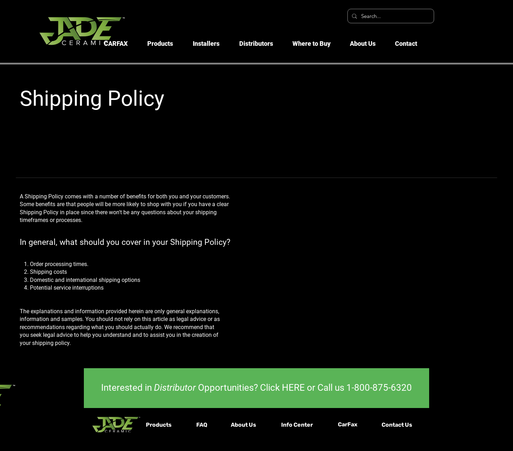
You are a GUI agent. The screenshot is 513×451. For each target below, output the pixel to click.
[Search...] (390, 16)
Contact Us (397, 424)
